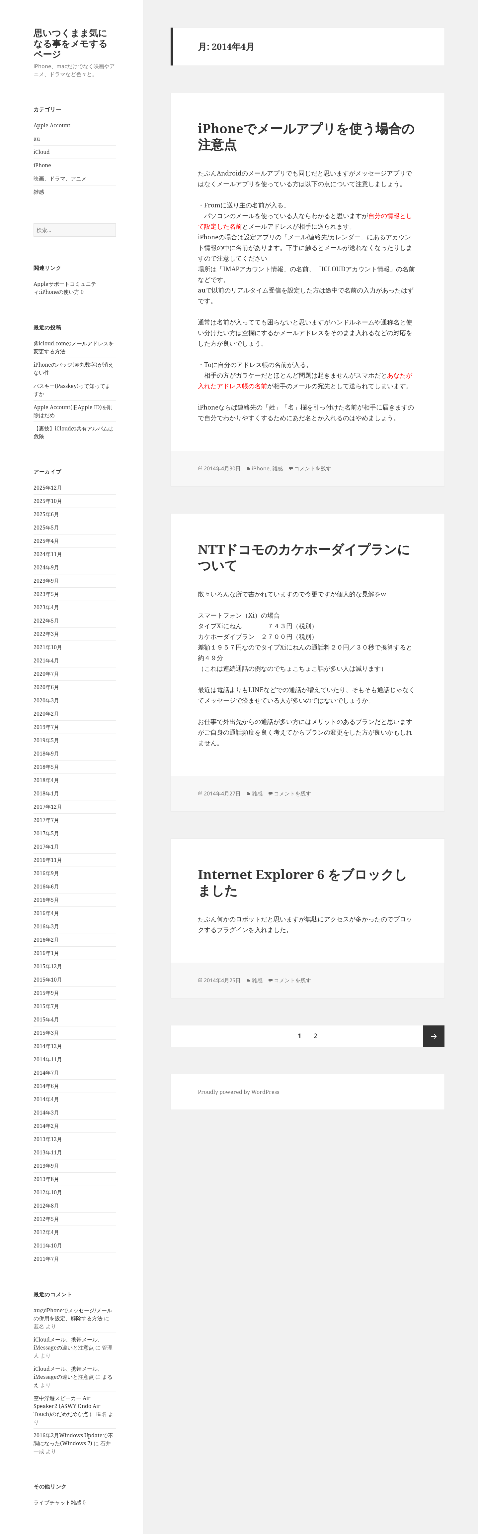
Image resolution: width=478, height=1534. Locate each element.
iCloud (42, 152)
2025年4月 (46, 540)
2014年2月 (46, 1125)
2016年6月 (46, 886)
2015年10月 (48, 979)
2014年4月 (46, 1099)
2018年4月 (46, 780)
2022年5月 (46, 620)
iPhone (42, 165)
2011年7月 (46, 1258)
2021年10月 (48, 647)
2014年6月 (46, 1086)
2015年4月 (46, 1019)
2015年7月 (46, 1006)
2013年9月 (46, 1165)
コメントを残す (312, 468)
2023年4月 (46, 607)
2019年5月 (46, 740)
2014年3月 (46, 1112)
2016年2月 (46, 939)
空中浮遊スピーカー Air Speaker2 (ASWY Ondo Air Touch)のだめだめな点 (67, 1406)
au (37, 138)
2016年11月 (48, 860)
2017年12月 (48, 806)
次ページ (433, 1036)
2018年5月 (46, 766)
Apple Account (52, 125)
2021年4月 (46, 660)
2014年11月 (48, 1059)
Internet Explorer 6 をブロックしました (302, 882)
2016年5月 (46, 899)
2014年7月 (46, 1072)
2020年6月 (46, 687)
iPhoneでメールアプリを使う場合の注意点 (306, 136)
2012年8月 (46, 1205)
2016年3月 (46, 926)
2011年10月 (48, 1245)
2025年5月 (46, 527)
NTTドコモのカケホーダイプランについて (304, 557)
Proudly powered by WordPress (238, 1092)
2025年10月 (48, 501)
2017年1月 (46, 846)
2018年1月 (46, 793)
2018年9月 (46, 753)
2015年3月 (46, 1032)
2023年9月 (46, 580)
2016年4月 (46, 913)
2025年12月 (48, 487)
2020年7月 (46, 673)
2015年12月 (48, 966)
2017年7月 (46, 820)
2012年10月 (48, 1192)
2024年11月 (48, 554)
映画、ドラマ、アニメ (60, 178)
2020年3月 (46, 700)
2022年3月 (46, 634)
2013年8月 (46, 1179)
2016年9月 (46, 873)
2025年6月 (46, 514)
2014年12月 (48, 1046)
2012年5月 (46, 1219)
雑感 (39, 191)
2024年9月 (46, 567)
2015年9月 (46, 993)
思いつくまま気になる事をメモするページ (71, 43)
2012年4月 (46, 1232)
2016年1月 (46, 953)
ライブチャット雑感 (57, 1502)
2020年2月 (46, 713)
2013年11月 (48, 1152)
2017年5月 (46, 833)
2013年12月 (48, 1139)
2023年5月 (46, 594)
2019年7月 (46, 727)
